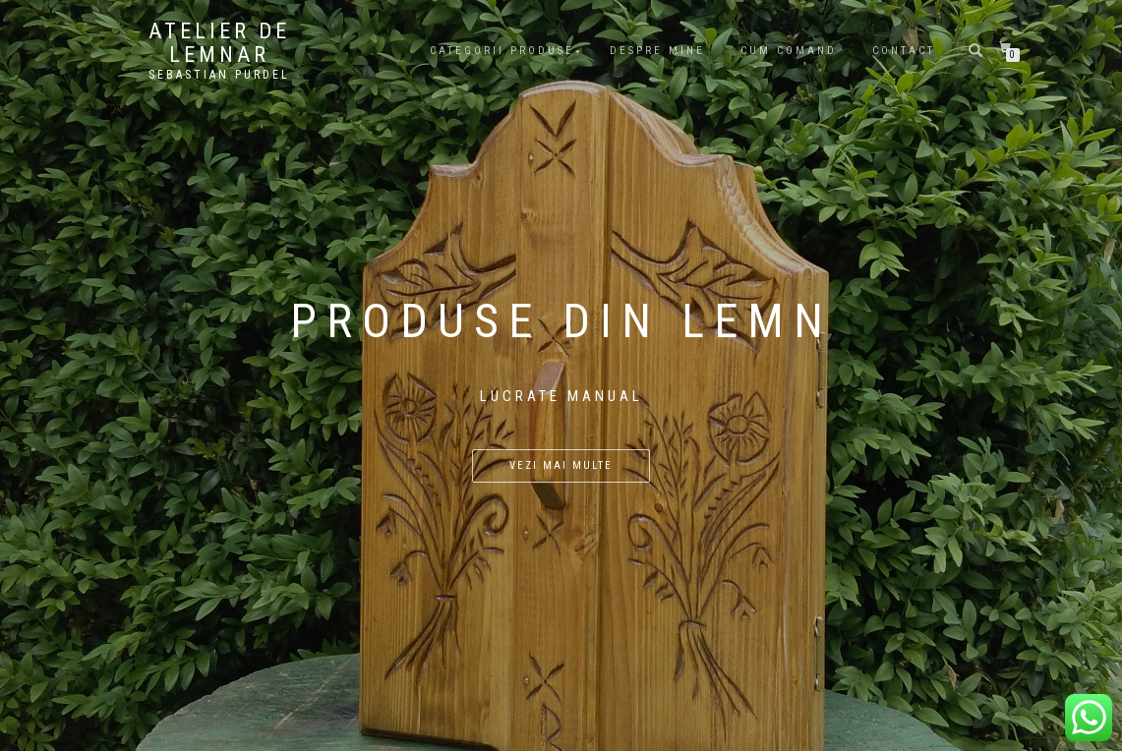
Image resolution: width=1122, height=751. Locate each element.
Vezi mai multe (561, 465)
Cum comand (788, 50)
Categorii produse (502, 50)
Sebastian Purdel (219, 75)
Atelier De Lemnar (219, 43)
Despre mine (657, 50)
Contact (903, 50)
